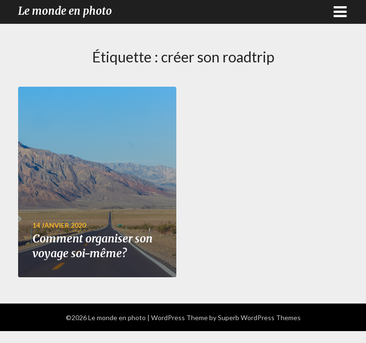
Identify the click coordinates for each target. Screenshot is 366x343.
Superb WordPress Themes (259, 317)
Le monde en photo (65, 11)
